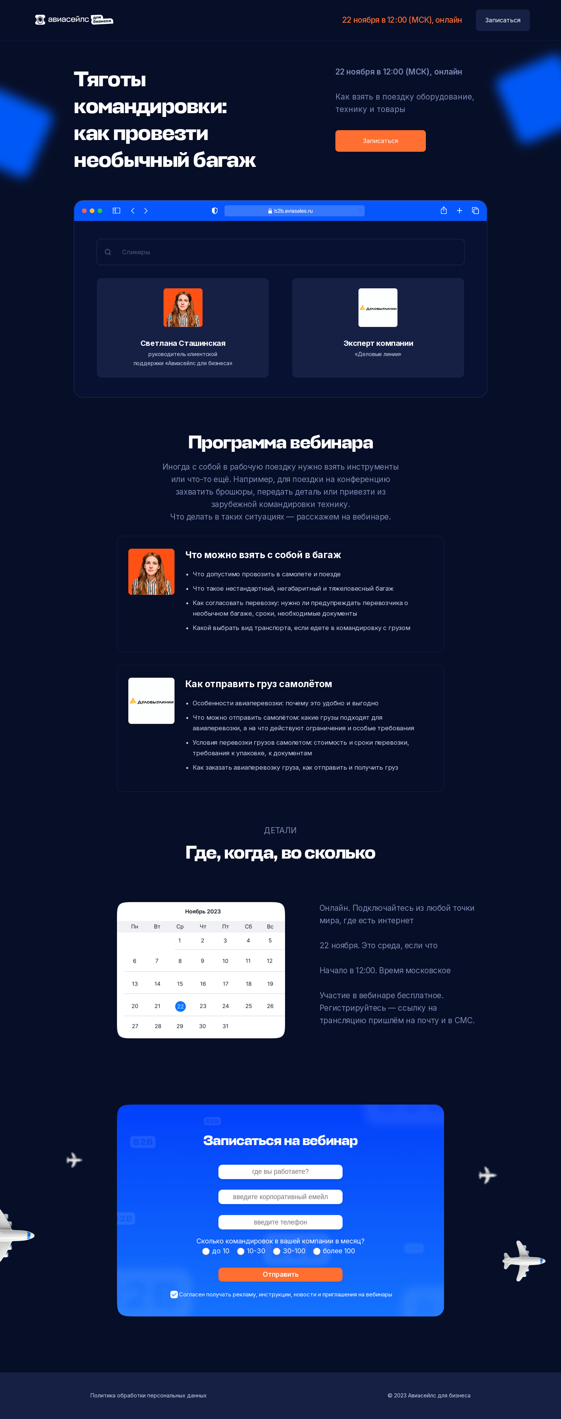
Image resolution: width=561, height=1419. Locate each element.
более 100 (339, 1251)
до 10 (220, 1251)
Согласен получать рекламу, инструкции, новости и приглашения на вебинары (285, 1294)
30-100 (294, 1251)
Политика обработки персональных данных (148, 1395)
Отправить (281, 1274)
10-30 (256, 1251)
